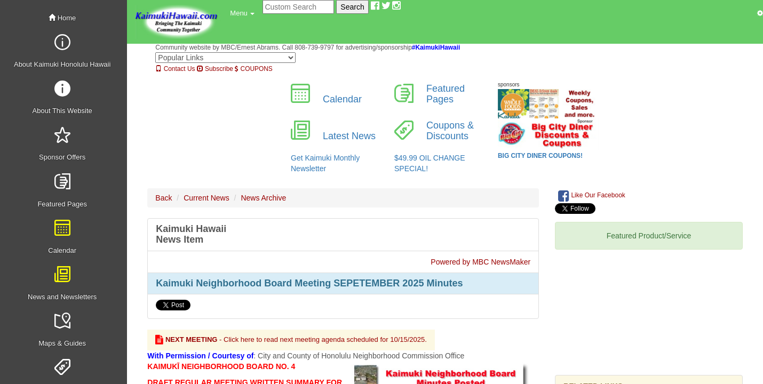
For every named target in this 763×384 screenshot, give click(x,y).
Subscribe (215, 69)
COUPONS (253, 69)
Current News (206, 198)
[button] (242, 13)
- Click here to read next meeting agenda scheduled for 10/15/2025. (291, 339)
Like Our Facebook (591, 195)
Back (163, 198)
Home (62, 18)
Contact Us (175, 69)
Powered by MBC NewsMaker (480, 262)
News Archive (263, 198)
